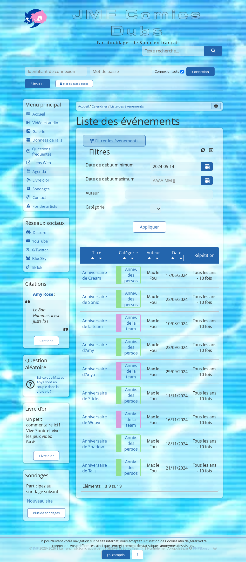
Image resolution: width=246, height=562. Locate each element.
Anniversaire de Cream (94, 275)
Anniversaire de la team (94, 323)
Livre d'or (46, 455)
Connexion (200, 71)
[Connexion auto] (182, 71)
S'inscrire (37, 83)
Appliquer (149, 227)
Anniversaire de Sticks (94, 396)
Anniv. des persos (127, 275)
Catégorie (95, 207)
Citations (46, 340)
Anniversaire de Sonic (94, 299)
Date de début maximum (110, 179)
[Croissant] (100, 258)
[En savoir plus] (137, 554)
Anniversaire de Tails (94, 468)
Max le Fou (153, 275)
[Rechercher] (213, 51)
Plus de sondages (46, 513)
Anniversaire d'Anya (94, 371)
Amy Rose (43, 294)
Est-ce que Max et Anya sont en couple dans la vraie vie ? (50, 384)
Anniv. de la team (126, 323)
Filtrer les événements (114, 141)
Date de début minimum (110, 165)
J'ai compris (116, 554)
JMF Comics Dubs (138, 23)
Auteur (92, 193)
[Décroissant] (92, 258)
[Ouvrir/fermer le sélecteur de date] (207, 166)
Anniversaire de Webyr (94, 419)
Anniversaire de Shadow (94, 444)
